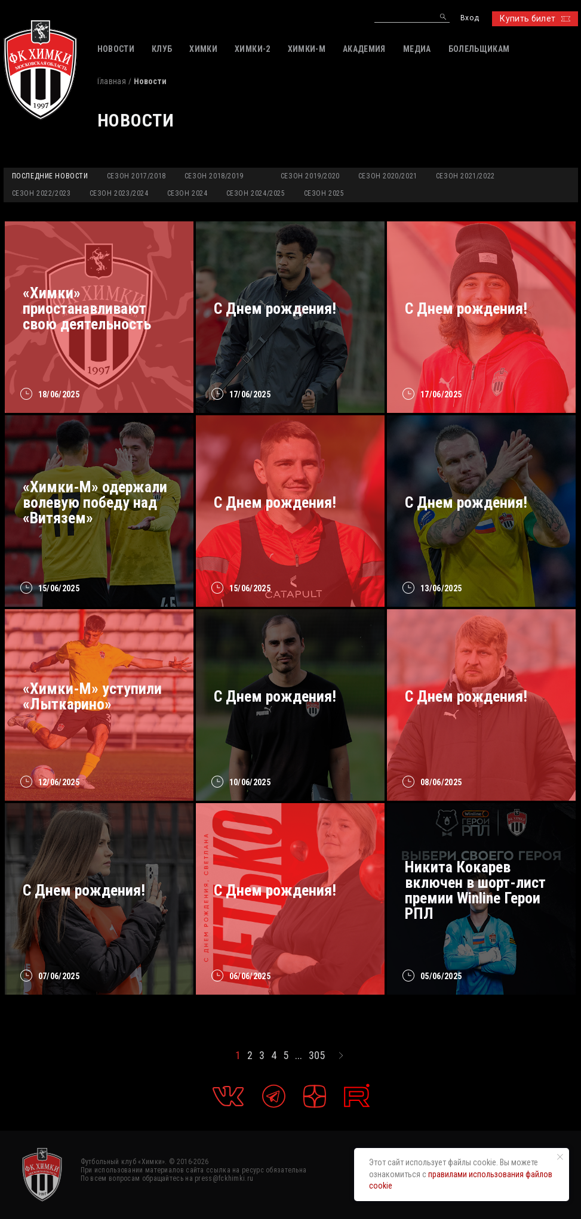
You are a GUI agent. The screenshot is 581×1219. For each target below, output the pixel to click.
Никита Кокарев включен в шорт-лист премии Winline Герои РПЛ (475, 890)
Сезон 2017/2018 (136, 176)
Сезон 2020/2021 (387, 176)
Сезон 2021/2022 (465, 176)
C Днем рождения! (466, 502)
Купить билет (535, 18)
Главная (111, 81)
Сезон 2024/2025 (255, 193)
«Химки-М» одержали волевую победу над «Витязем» (95, 502)
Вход (469, 18)
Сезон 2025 (324, 193)
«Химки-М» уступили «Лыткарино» (92, 696)
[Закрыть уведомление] (560, 1157)
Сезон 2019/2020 (310, 176)
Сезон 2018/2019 (214, 176)
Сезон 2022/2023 (41, 193)
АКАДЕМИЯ (364, 49)
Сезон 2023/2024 (119, 193)
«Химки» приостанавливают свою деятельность (87, 308)
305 (317, 1055)
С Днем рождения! (275, 308)
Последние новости (50, 176)
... (298, 1055)
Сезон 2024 (187, 193)
